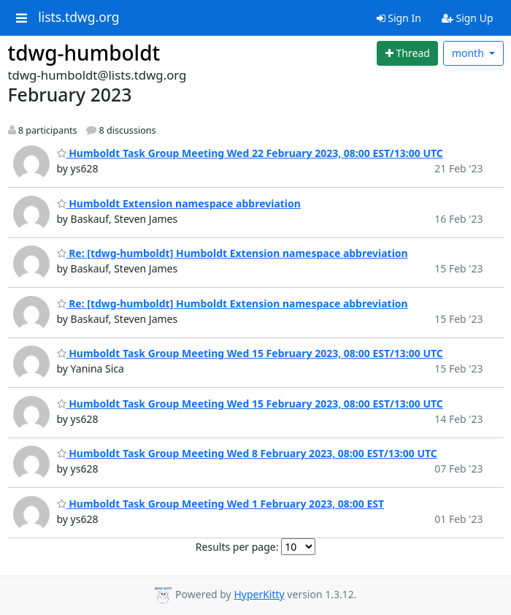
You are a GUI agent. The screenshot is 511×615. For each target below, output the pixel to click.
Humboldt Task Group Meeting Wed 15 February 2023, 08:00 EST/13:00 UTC (250, 353)
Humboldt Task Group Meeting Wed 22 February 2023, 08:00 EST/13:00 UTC (250, 153)
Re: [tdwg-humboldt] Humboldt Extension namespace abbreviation (232, 253)
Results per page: (237, 547)
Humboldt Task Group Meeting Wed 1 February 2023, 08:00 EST (221, 504)
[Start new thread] (407, 53)
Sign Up (467, 18)
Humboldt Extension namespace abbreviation (179, 203)
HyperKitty (259, 594)
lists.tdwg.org (79, 17)
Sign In (399, 18)
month (469, 53)
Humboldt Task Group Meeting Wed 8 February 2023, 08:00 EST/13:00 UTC (247, 453)
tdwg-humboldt (84, 52)
